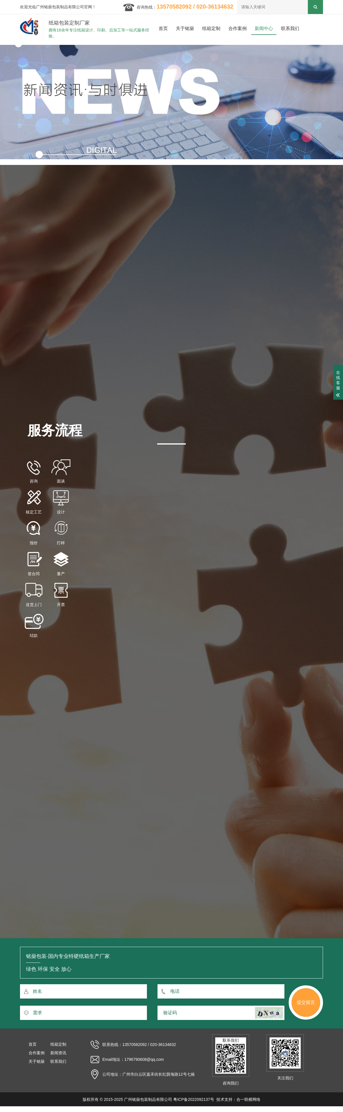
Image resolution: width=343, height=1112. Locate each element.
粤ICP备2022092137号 (193, 1099)
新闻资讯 (58, 1053)
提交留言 (306, 1002)
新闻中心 (264, 28)
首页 (163, 28)
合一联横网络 (248, 1099)
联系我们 (290, 28)
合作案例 (237, 28)
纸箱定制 (211, 28)
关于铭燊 (185, 28)
